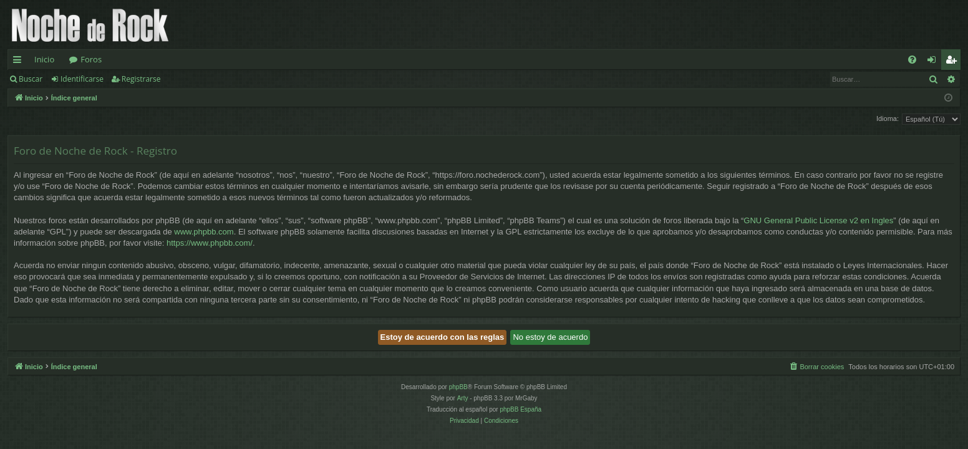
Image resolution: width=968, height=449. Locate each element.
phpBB (458, 387)
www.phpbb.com (203, 231)
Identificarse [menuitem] (934, 62)
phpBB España (520, 409)
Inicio (44, 59)
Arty (462, 398)
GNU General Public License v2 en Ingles (818, 220)
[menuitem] (912, 59)
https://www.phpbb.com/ (210, 243)
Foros (91, 59)
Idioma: (887, 118)
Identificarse (82, 79)
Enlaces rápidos (19, 62)
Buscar (30, 79)
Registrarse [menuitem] (954, 62)
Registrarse (141, 79)
